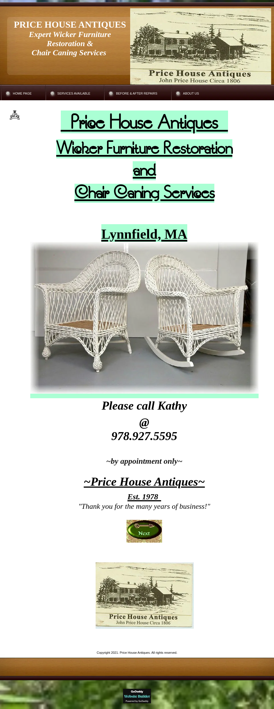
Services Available (73, 93)
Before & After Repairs (136, 93)
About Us (191, 93)
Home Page (22, 93)
